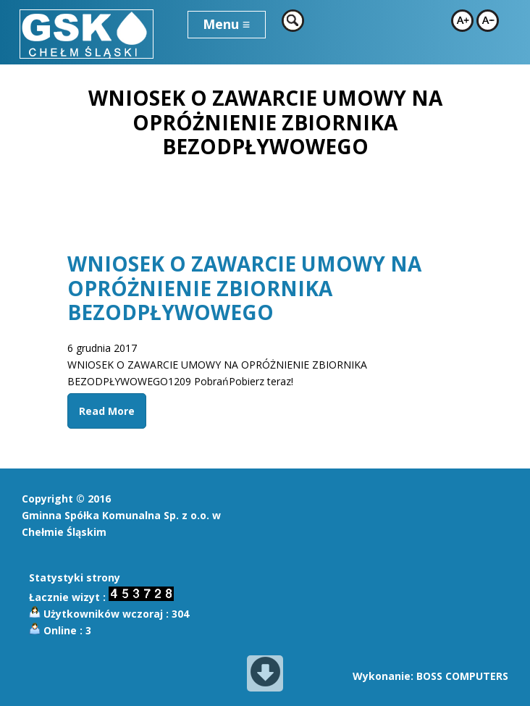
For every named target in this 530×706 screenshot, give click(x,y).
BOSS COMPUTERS (462, 676)
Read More (107, 411)
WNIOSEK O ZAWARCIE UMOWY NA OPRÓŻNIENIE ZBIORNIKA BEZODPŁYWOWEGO (244, 288)
